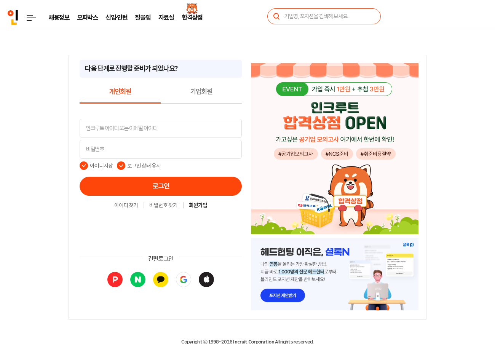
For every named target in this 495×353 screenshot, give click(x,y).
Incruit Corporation (253, 342)
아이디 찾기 (126, 205)
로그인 (160, 186)
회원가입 (198, 205)
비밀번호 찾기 (163, 205)
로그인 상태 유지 (144, 165)
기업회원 (201, 91)
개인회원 (120, 91)
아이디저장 (101, 165)
